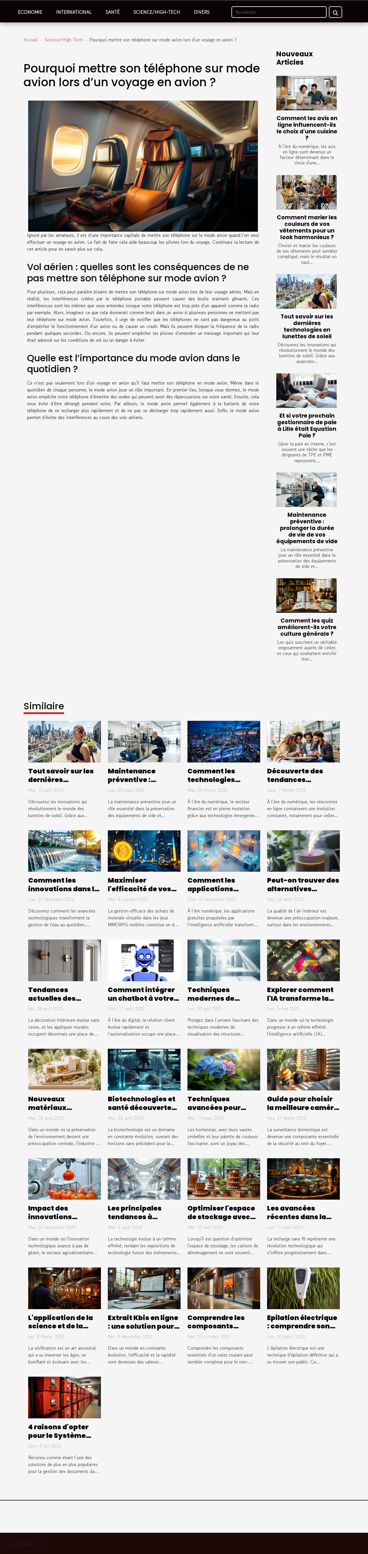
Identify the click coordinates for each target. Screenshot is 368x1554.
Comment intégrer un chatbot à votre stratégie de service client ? (143, 1002)
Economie (30, 12)
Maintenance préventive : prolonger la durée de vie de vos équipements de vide (307, 528)
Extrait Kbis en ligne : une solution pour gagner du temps (143, 1326)
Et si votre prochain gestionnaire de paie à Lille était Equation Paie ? (307, 425)
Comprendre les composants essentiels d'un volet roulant (216, 1330)
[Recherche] (279, 12)
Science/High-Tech (156, 12)
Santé (113, 12)
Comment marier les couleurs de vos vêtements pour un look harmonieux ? (307, 227)
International (74, 12)
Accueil (31, 39)
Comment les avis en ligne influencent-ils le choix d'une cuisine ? (307, 128)
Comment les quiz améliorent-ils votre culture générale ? (306, 627)
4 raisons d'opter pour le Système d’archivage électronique (58, 1439)
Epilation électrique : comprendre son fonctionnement (302, 1326)
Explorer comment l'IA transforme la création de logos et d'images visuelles (302, 1002)
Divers (202, 12)
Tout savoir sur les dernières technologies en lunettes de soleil (307, 326)
